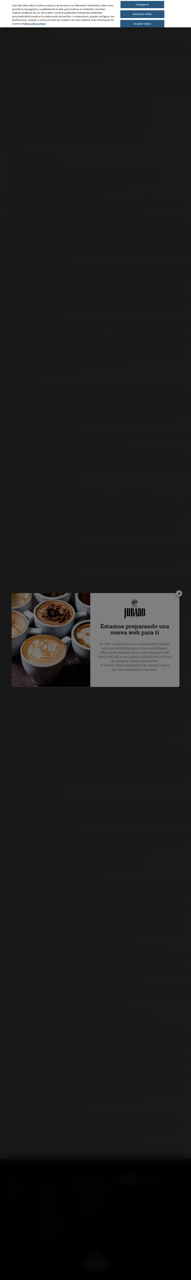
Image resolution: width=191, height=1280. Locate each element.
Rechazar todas (142, 14)
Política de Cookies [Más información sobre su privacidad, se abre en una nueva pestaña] (34, 23)
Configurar (142, 4)
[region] (95, 13)
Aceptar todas (142, 23)
